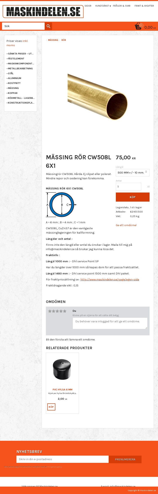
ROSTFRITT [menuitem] (14, 83)
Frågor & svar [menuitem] (121, 6)
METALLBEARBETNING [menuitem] (20, 68)
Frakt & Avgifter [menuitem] (144, 6)
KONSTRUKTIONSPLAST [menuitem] (21, 102)
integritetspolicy (55, 467)
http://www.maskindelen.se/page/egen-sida (109, 279)
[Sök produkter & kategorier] (26, 26)
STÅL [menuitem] (11, 73)
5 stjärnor (64, 311)
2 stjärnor (53, 311)
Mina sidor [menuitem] (85, 6)
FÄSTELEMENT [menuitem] (16, 58)
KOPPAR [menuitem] (12, 93)
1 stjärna (50, 311)
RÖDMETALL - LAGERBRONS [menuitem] (21, 98)
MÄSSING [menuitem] (13, 88)
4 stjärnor (61, 311)
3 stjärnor (57, 311)
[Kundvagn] (79, 27)
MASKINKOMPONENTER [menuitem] (21, 63)
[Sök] (48, 26)
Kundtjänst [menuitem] (102, 6)
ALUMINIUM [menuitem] (14, 78)
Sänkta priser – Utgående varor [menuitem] (21, 53)
